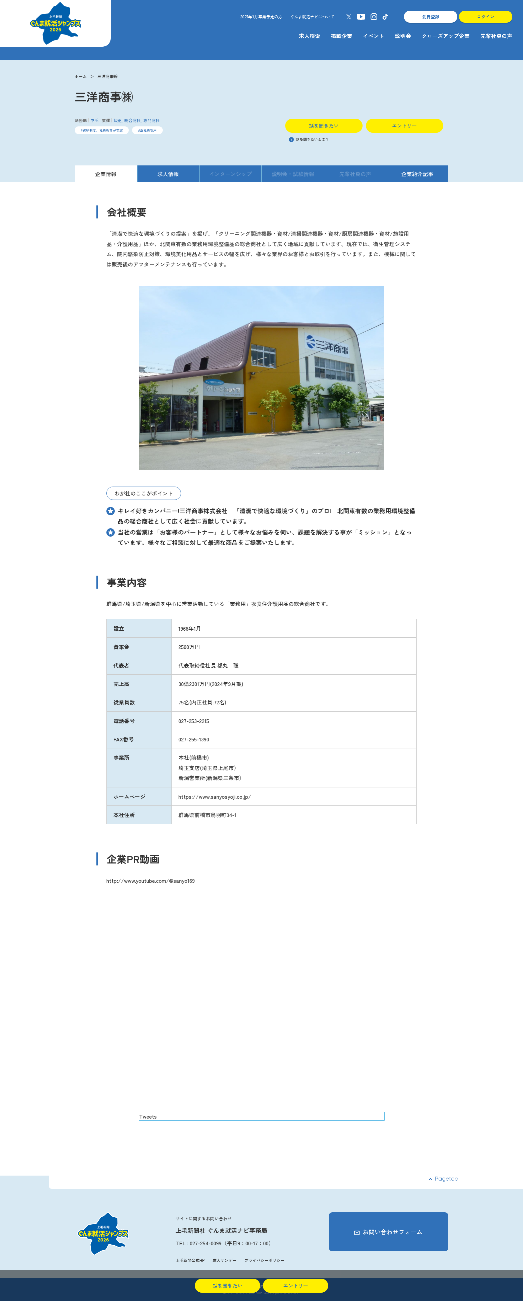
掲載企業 (341, 36)
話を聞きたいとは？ (309, 139)
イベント (373, 36)
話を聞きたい (324, 125)
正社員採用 (148, 130)
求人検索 (309, 36)
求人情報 (168, 174)
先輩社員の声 (496, 36)
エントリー (404, 125)
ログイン (485, 16)
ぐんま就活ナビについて (312, 16)
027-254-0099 (205, 1243)
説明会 (403, 36)
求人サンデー (224, 1260)
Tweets (148, 1116)
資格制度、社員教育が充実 (103, 130)
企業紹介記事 (417, 174)
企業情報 (105, 174)
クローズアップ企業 (446, 36)
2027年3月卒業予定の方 (261, 16)
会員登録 (430, 16)
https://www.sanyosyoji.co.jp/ (214, 796)
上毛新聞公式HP (189, 1260)
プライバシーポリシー (264, 1260)
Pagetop (446, 1178)
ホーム (81, 76)
